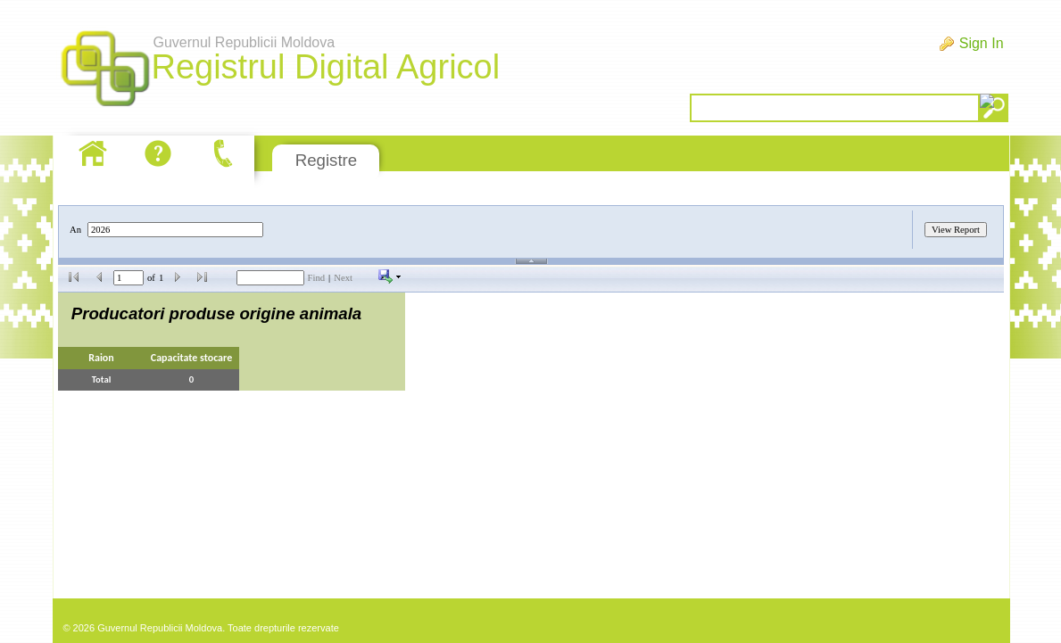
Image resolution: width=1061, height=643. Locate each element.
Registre (326, 160)
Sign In (981, 43)
